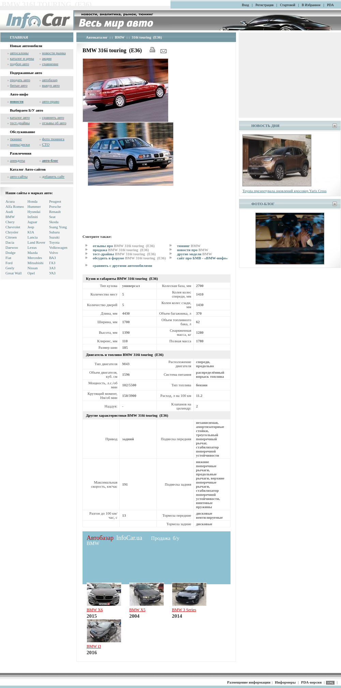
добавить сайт (53, 176)
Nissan (33, 268)
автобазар (49, 80)
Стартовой (287, 5)
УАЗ (52, 273)
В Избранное (311, 5)
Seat (52, 217)
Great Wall (13, 273)
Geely (9, 268)
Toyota (54, 242)
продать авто (20, 80)
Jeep (31, 227)
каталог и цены (22, 58)
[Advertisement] (105, 209)
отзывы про (124, 246)
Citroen (11, 237)
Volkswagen (58, 247)
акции (46, 58)
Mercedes (35, 258)
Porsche (55, 206)
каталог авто (20, 117)
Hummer (34, 206)
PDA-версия (311, 682)
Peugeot (55, 201)
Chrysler (11, 232)
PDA (330, 5)
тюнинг (16, 139)
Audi (9, 212)
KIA (31, 232)
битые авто (18, 85)
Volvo (53, 252)
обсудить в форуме (130, 258)
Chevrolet (12, 227)
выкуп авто (51, 85)
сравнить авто (53, 117)
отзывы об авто (54, 123)
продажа (121, 250)
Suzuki (54, 237)
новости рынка (53, 53)
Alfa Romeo (14, 206)
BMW (10, 217)
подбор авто (19, 64)
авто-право (50, 101)
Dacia (9, 242)
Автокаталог (97, 37)
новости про (192, 250)
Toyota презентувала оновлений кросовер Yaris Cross (284, 191)
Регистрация (264, 5)
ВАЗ (52, 258)
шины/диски (20, 144)
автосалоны (19, 53)
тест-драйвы (20, 123)
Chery (10, 222)
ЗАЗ (52, 268)
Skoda (54, 222)
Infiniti (33, 217)
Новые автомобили (26, 46)
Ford (9, 263)
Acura (10, 201)
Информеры (285, 682)
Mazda (33, 252)
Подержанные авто (26, 73)
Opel (31, 273)
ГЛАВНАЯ (19, 37)
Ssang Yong (58, 227)
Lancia (33, 237)
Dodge (10, 252)
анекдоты (17, 160)
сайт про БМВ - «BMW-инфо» (202, 258)
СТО (45, 144)
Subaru (54, 232)
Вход (245, 5)
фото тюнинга (53, 139)
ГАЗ (52, 263)
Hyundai (34, 212)
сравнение (50, 64)
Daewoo (11, 247)
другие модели (194, 254)
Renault (55, 212)
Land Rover (36, 242)
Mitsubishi (36, 263)
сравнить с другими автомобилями (122, 265)
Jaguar (33, 222)
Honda (33, 201)
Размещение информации (248, 682)
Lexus (32, 247)
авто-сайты (19, 176)
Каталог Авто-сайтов (28, 169)
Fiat (8, 258)
